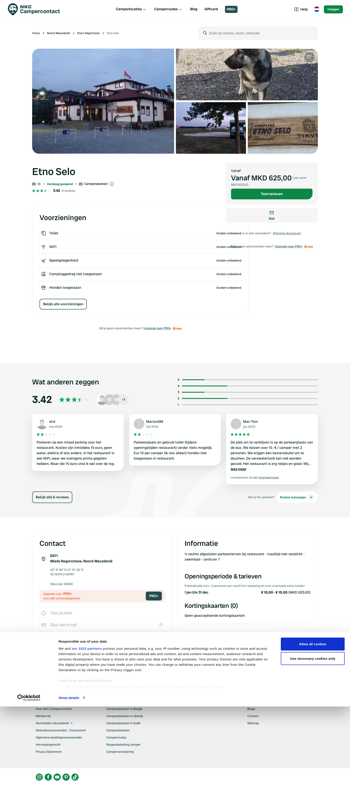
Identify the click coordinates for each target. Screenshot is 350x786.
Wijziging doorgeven (287, 233)
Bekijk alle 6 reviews (52, 497)
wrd (52, 421)
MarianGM (154, 421)
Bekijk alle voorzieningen (63, 304)
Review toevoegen (297, 497)
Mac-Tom (250, 421)
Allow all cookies (313, 734)
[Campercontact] (34, 9)
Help (301, 9)
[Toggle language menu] (316, 9)
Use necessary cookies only (312, 748)
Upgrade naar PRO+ (157, 328)
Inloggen (333, 9)
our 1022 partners (87, 738)
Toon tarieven (272, 194)
